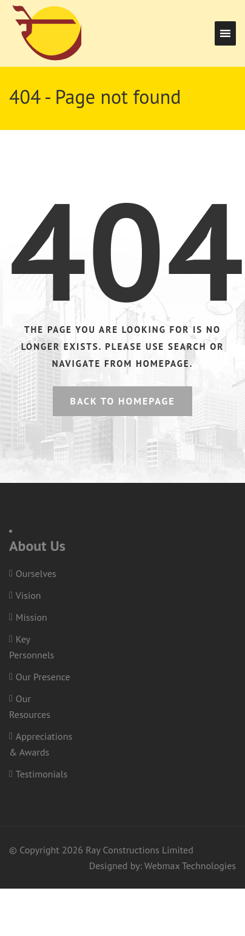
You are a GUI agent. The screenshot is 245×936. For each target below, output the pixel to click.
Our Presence (43, 677)
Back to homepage (122, 401)
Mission (31, 617)
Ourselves (36, 573)
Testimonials (41, 774)
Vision (28, 595)
